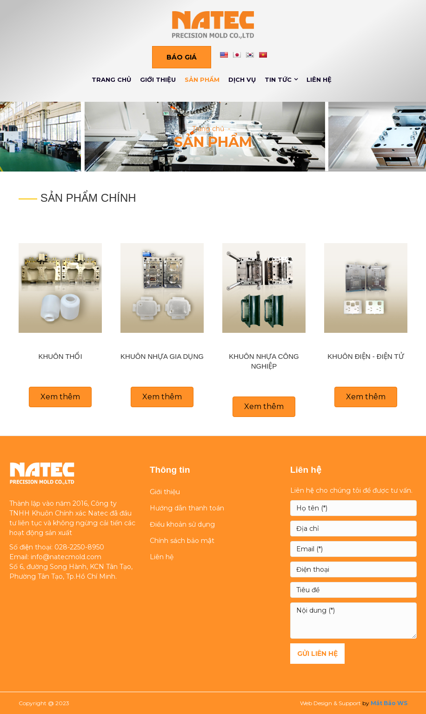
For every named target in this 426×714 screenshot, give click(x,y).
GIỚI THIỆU (158, 79)
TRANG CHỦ (111, 79)
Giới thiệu (165, 492)
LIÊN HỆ (319, 79)
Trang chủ (208, 129)
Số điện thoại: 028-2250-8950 (56, 547)
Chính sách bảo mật (182, 540)
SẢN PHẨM (202, 79)
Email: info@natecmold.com (55, 557)
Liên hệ (161, 557)
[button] (181, 57)
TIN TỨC (278, 79)
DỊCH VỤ (242, 79)
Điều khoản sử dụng (182, 524)
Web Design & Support (330, 703)
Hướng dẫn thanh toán (187, 508)
